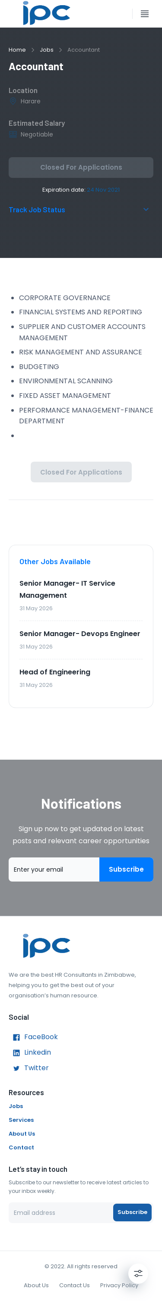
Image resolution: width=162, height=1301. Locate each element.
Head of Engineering (54, 672)
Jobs (47, 50)
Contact (21, 1147)
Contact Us (74, 1285)
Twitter (29, 1068)
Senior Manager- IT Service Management (67, 589)
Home (17, 50)
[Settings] (138, 1273)
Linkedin (30, 1053)
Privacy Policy (119, 1285)
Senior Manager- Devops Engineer (79, 634)
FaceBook (33, 1037)
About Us (22, 1134)
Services (21, 1120)
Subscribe (126, 869)
